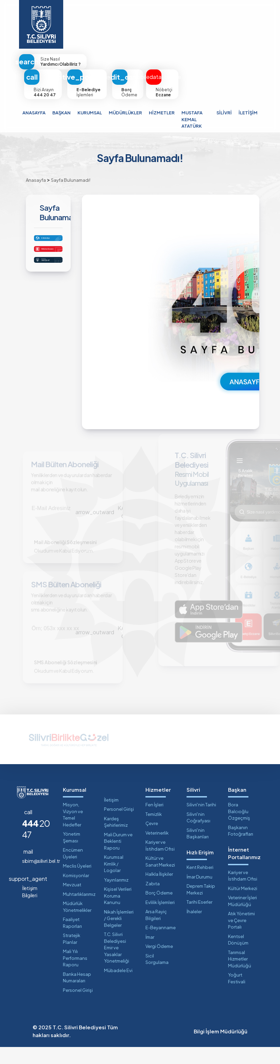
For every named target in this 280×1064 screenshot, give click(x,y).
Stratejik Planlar (71, 956)
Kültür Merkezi (242, 905)
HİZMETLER (162, 112)
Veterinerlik (157, 850)
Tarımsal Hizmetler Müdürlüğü (239, 976)
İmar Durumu (199, 894)
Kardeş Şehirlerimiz (116, 839)
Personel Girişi (78, 1007)
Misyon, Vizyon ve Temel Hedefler (73, 831)
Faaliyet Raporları (72, 940)
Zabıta (152, 900)
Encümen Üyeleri (73, 870)
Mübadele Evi (118, 987)
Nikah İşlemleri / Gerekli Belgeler (119, 935)
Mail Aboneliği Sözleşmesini (67, 549)
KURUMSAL (89, 112)
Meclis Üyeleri (77, 883)
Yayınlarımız (116, 897)
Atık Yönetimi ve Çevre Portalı (241, 937)
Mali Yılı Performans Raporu (75, 975)
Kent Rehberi (200, 884)
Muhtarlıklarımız (78, 911)
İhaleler (194, 928)
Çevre (151, 840)
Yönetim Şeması (71, 854)
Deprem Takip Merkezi (201, 906)
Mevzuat (72, 901)
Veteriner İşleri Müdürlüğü (242, 918)
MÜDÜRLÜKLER (125, 112)
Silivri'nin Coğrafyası (198, 834)
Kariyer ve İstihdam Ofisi (160, 862)
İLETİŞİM (248, 112)
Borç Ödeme (159, 910)
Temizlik (153, 831)
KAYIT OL (106, 514)
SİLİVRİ (224, 112)
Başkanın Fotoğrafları (240, 848)
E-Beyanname (160, 944)
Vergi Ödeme (159, 963)
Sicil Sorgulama (157, 976)
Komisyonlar (76, 892)
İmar (149, 954)
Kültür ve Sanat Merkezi (160, 878)
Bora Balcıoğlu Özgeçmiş (239, 828)
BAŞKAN (61, 112)
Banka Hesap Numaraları (77, 994)
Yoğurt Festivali (236, 995)
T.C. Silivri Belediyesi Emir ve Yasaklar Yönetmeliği (116, 965)
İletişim (111, 817)
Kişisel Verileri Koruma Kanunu (118, 912)
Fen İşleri (154, 821)
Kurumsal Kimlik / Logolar (113, 880)
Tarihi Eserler (199, 919)
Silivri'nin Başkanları (198, 850)
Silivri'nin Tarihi (201, 821)
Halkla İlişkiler (159, 891)
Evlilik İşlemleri (160, 919)
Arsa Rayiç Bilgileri (156, 932)
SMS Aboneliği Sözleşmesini (68, 677)
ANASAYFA (34, 112)
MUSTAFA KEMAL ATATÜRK (192, 119)
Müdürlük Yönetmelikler (77, 924)
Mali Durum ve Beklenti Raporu (118, 858)
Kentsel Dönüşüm (238, 957)
